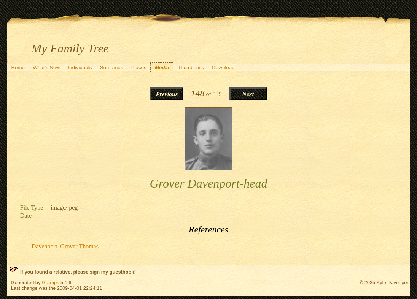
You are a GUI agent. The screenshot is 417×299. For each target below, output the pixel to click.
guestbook (122, 272)
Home (18, 67)
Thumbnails (191, 67)
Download (223, 67)
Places (138, 67)
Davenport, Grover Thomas (65, 246)
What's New (46, 67)
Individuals (80, 67)
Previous (167, 94)
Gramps (50, 282)
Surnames (111, 67)
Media (162, 67)
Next (248, 94)
